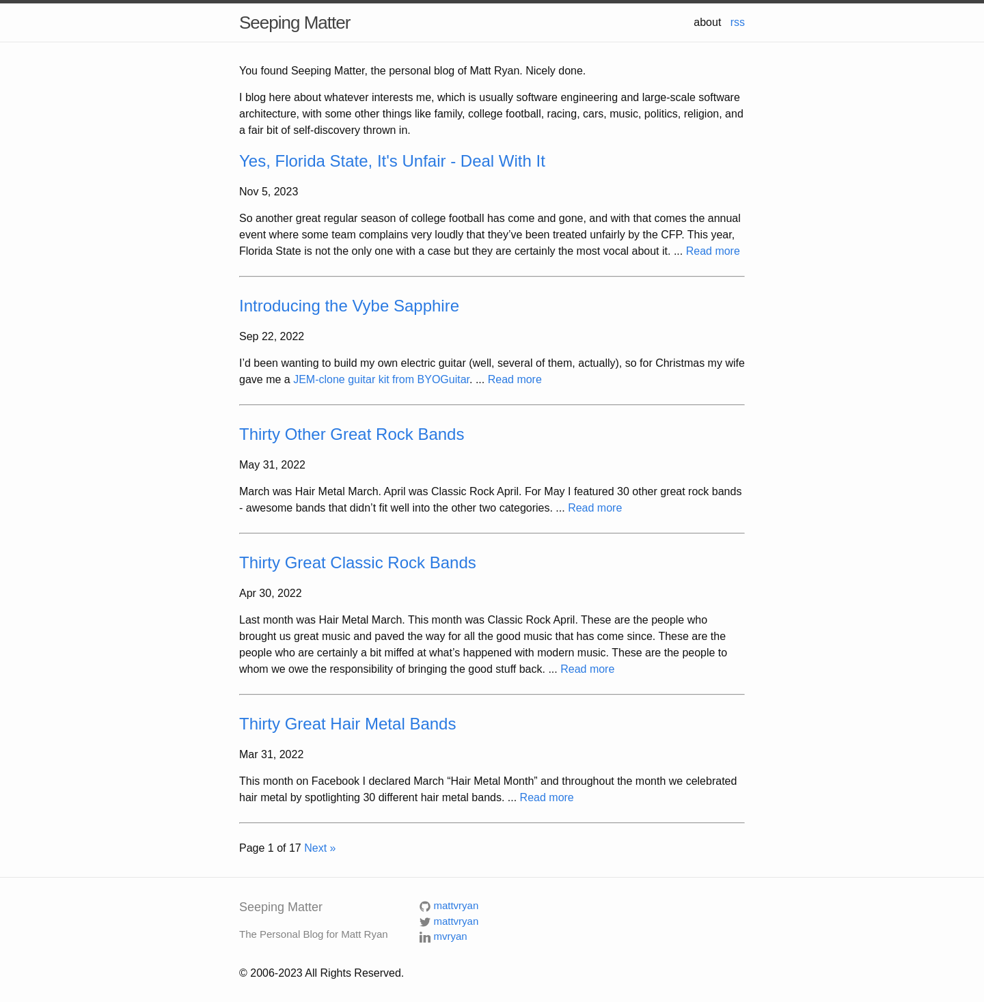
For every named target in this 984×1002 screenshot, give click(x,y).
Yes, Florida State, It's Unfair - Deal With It (392, 161)
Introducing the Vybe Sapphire (349, 305)
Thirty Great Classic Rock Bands (357, 562)
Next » (320, 848)
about (707, 22)
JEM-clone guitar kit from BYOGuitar (381, 379)
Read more (713, 251)
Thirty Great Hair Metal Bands (347, 723)
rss (737, 22)
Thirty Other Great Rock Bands (351, 434)
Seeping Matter (294, 22)
